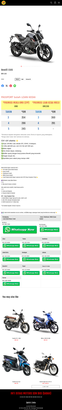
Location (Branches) (31, 406)
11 (37, 66)
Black (17, 79)
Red (22, 79)
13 (40, 66)
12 (39, 66)
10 (35, 66)
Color (2, 79)
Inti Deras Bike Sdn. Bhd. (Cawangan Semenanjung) (31, 408)
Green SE (28, 79)
